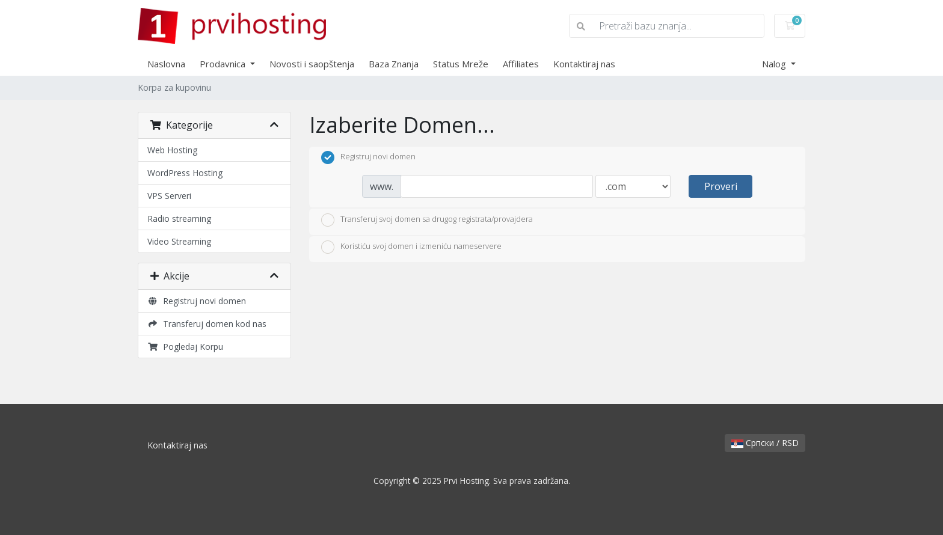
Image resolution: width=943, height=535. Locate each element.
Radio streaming (179, 218)
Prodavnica (224, 64)
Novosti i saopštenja (311, 64)
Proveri (720, 186)
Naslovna (166, 64)
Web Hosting (172, 150)
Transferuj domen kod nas (206, 323)
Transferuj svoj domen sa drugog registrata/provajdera (427, 220)
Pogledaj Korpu (185, 346)
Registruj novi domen (196, 301)
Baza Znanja (394, 64)
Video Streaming (179, 241)
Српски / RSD (765, 442)
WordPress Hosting (185, 173)
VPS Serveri (169, 195)
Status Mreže (460, 64)
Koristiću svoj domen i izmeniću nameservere (411, 247)
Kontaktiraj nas (584, 64)
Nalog (775, 64)
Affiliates (521, 64)
